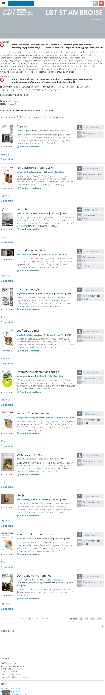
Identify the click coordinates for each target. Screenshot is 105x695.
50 (86, 618)
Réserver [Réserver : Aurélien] (5, 154)
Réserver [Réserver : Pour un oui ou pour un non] (5, 562)
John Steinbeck (24, 580)
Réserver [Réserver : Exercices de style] (5, 317)
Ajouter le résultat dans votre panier (23, 117)
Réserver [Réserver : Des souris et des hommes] (5, 603)
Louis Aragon (23, 130)
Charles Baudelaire (25, 335)
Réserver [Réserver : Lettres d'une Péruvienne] (5, 441)
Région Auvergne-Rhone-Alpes (15, 691)
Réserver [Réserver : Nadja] (5, 520)
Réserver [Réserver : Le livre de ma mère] (5, 481)
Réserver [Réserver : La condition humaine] (5, 275)
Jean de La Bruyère (25, 172)
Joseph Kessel (35, 582)
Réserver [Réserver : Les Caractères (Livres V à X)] (5, 195)
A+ (9, 693)
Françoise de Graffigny (27, 417)
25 (81, 618)
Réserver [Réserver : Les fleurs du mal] (5, 358)
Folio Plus (54, 130)
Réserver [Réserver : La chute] (5, 237)
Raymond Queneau (25, 293)
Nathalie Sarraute (25, 538)
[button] (79, 127)
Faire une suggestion (54, 117)
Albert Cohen (23, 459)
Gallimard (14, 101)
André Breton (23, 499)
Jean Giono (22, 376)
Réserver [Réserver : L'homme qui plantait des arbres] (5, 399)
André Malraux (24, 254)
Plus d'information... (30, 146)
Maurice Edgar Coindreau (52, 580)
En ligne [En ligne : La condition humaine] (86, 266)
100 (92, 618)
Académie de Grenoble (11, 688)
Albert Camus (23, 213)
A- (4, 693)
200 (99, 618)
